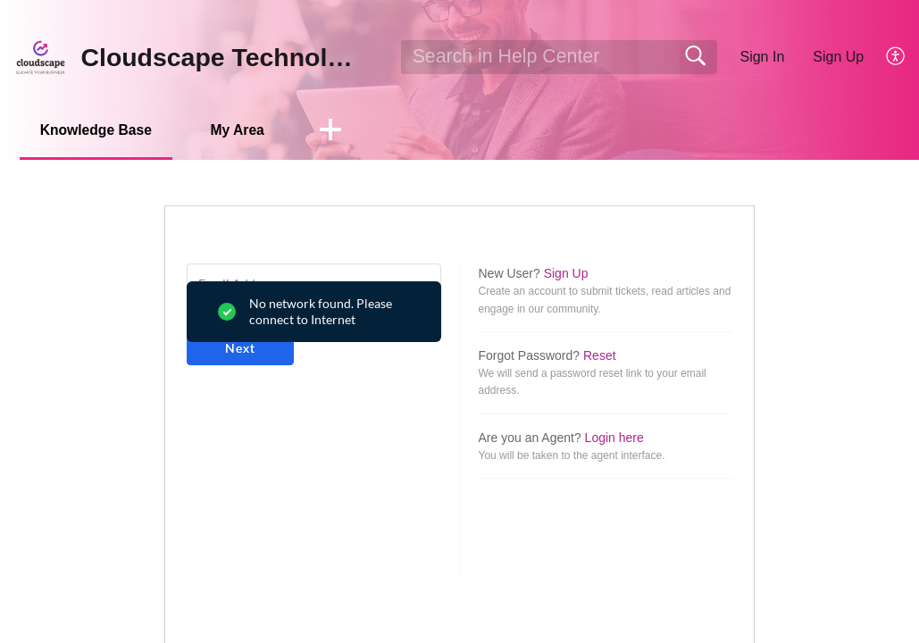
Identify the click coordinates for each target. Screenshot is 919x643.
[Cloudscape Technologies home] (41, 57)
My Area (247, 130)
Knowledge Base (100, 130)
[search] (559, 57)
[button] (896, 57)
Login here (614, 437)
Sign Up (838, 56)
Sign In (761, 56)
